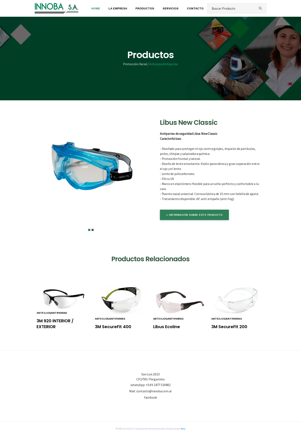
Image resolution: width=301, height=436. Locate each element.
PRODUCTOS (144, 8)
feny (183, 428)
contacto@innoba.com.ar (154, 391)
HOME (95, 8)
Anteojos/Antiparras (163, 64)
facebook (150, 397)
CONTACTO (195, 8)
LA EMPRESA (117, 8)
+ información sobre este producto (194, 214)
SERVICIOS (171, 8)
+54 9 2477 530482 (158, 385)
